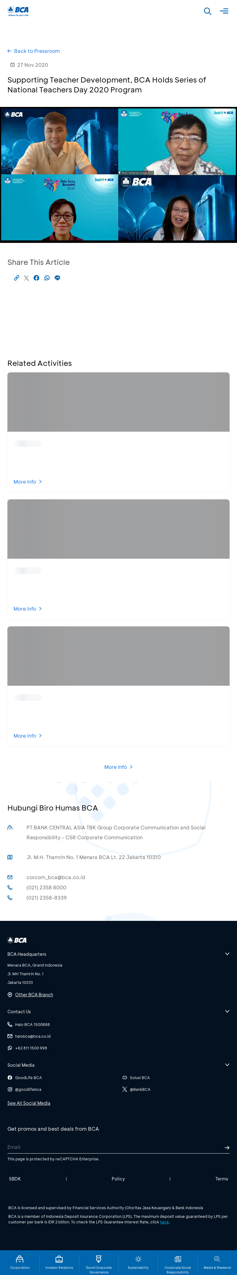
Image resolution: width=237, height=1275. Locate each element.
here (164, 1221)
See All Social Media (28, 1103)
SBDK (15, 1179)
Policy (118, 1179)
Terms (221, 1179)
